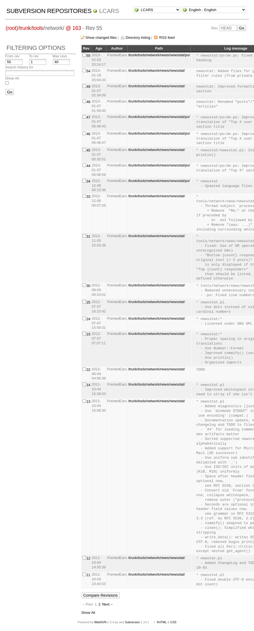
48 (88, 102)
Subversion (132, 622)
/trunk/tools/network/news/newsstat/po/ (159, 55)
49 (88, 86)
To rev (33, 56)
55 (88, 55)
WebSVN (100, 622)
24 (88, 319)
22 (88, 370)
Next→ (107, 604)
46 (88, 134)
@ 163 (73, 28)
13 (88, 401)
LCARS (109, 10)
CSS (173, 622)
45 (88, 150)
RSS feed (167, 37)
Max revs (60, 56)
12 (88, 558)
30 (88, 286)
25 (88, 302)
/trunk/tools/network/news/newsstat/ (156, 70)
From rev (12, 56)
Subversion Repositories (48, 10)
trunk (25, 28)
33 (88, 196)
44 (88, 166)
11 (88, 575)
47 (88, 117)
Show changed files (101, 37)
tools (37, 28)
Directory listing (138, 37)
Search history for (19, 67)
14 (88, 385)
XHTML (162, 622)
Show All (12, 78)
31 (88, 236)
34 (88, 181)
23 (88, 334)
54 (88, 71)
